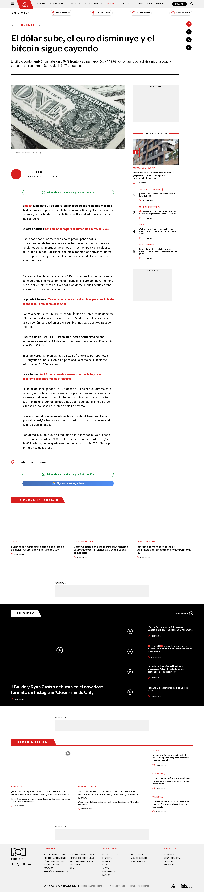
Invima (155, 750)
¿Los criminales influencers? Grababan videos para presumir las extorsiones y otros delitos (171, 781)
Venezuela (157, 797)
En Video (26, 613)
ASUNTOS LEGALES (139, 859)
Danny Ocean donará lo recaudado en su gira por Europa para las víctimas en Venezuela (171, 805)
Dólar (23, 462)
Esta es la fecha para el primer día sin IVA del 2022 (78, 229)
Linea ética (75, 867)
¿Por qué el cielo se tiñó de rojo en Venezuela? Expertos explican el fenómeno (170, 628)
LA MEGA (106, 875)
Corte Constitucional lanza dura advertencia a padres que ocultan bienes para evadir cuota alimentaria (101, 549)
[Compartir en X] (189, 39)
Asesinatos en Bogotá (144, 168)
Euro (33, 462)
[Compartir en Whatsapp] (189, 47)
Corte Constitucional (85, 542)
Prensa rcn (49, 871)
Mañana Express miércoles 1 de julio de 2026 (168, 689)
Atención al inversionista (50, 875)
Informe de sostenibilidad (77, 860)
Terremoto (16, 787)
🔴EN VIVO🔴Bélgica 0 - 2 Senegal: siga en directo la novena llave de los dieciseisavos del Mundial (170, 648)
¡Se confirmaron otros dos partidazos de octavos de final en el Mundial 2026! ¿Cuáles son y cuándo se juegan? (107, 794)
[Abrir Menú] (12, 4)
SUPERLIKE (168, 862)
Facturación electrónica (82, 855)
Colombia (40, 4)
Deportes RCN (74, 4)
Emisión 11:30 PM (181, 13)
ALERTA (105, 869)
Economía (111, 4)
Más (184, 613)
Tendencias (125, 4)
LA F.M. (105, 865)
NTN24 (105, 855)
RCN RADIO (107, 862)
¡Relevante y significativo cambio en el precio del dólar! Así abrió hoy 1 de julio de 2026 (158, 232)
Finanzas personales (147, 542)
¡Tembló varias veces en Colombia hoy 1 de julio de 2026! (158, 195)
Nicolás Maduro (147, 245)
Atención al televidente (55, 859)
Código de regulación (54, 864)
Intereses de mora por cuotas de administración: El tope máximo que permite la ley (164, 549)
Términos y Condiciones (140, 887)
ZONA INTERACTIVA (172, 859)
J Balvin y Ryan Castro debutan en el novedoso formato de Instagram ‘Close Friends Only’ (57, 689)
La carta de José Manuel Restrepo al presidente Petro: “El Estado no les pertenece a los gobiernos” (167, 669)
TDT (118, 855)
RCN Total (107, 859)
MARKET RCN (169, 865)
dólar (28, 206)
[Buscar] (191, 4)
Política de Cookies (117, 887)
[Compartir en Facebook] (189, 32)
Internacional (56, 4)
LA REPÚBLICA (137, 855)
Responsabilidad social (55, 855)
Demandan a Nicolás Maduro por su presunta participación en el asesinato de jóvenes (158, 252)
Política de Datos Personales (92, 887)
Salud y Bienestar (93, 4)
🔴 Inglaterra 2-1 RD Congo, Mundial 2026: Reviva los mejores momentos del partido (158, 213)
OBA (72, 871)
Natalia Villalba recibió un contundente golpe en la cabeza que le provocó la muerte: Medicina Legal (153, 175)
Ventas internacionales (81, 864)
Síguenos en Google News (68, 483)
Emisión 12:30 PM (101, 13)
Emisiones (19, 13)
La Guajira (157, 774)
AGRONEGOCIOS (138, 862)
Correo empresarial (53, 867)
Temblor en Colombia (150, 190)
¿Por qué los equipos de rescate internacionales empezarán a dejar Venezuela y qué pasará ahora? (40, 793)
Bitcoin (43, 462)
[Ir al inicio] (25, 4)
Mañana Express (60, 13)
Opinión (139, 4)
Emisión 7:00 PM (142, 13)
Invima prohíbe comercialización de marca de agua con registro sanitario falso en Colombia (171, 758)
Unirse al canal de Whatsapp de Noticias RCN (68, 192)
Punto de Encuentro (156, 4)
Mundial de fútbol (148, 207)
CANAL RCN (179, 4)
